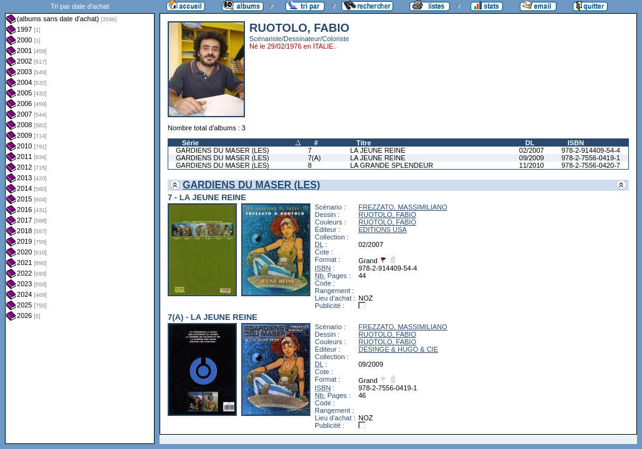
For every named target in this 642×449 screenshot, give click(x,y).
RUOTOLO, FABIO (387, 214)
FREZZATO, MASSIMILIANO (403, 207)
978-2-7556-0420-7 (591, 165)
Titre (364, 143)
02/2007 (531, 150)
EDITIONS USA (382, 229)
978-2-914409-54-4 (591, 150)
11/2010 (531, 165)
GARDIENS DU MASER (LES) (222, 150)
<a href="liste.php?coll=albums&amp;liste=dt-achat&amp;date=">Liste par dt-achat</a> (80, 222)
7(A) (314, 158)
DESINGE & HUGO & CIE (398, 349)
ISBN (576, 143)
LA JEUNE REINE (378, 150)
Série (190, 143)
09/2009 (531, 158)
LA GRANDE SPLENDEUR (391, 165)
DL (530, 143)
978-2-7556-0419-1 (591, 158)
